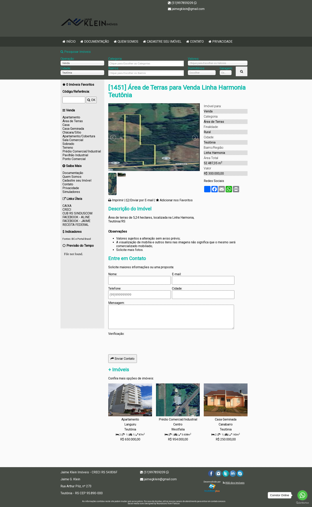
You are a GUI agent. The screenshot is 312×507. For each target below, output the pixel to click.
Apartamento (71, 117)
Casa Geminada (73, 129)
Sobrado (68, 144)
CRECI (66, 209)
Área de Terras (72, 121)
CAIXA (66, 206)
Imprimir (118, 200)
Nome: (112, 274)
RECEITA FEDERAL (75, 225)
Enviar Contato (123, 359)
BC (73, 238)
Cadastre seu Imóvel (164, 41)
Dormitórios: (196, 68)
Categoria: (115, 59)
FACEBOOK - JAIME (76, 221)
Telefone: (114, 288)
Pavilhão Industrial (75, 155)
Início (71, 41)
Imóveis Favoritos (80, 84)
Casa (65, 125)
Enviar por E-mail (141, 200)
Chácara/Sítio (71, 132)
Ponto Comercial (74, 159)
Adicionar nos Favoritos (176, 200)
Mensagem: (116, 303)
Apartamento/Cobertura (78, 136)
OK (91, 100)
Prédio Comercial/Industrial (81, 151)
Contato (197, 41)
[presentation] (138, 343)
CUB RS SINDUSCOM (77, 213)
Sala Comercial (72, 140)
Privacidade (222, 41)
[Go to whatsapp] (302, 495)
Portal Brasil (84, 238)
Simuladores (71, 192)
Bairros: (113, 68)
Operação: (67, 59)
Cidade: (65, 68)
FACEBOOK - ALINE (76, 217)
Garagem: (226, 68)
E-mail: (176, 274)
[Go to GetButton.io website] (302, 503)
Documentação (96, 41)
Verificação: (116, 334)
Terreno (67, 147)
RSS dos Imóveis (235, 482)
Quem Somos (128, 41)
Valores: (193, 59)
